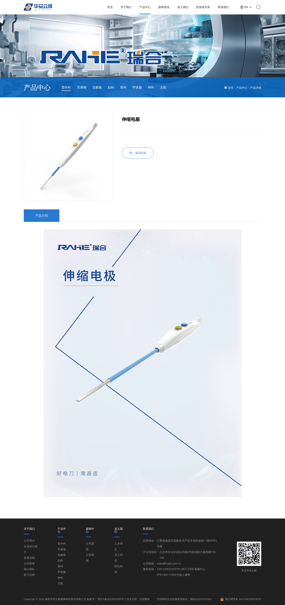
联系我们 (224, 7)
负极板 (97, 87)
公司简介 (29, 540)
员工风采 (118, 557)
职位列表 (118, 569)
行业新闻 (90, 557)
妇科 (111, 87)
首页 (111, 7)
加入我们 (183, 7)
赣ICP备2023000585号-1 (112, 599)
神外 (151, 87)
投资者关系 (204, 7)
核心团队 (29, 569)
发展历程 (29, 558)
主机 (163, 87)
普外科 (66, 87)
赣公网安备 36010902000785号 (243, 599)
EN (247, 7)
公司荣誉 (29, 563)
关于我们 (127, 7)
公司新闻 (90, 546)
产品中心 (146, 7)
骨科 (123, 87)
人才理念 (118, 546)
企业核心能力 (31, 549)
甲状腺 (137, 87)
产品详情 (255, 87)
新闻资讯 (164, 7)
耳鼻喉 (81, 87)
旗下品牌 (29, 575)
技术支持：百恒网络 (138, 599)
